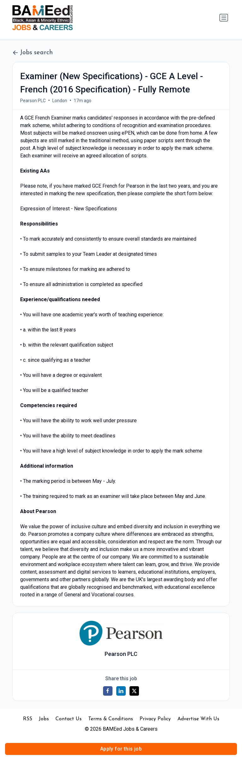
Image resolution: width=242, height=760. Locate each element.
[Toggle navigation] (224, 18)
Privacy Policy (155, 719)
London (59, 100)
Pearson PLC (33, 100)
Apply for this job (121, 749)
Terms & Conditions (110, 719)
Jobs (44, 719)
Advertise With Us (198, 719)
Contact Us (68, 719)
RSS (27, 719)
